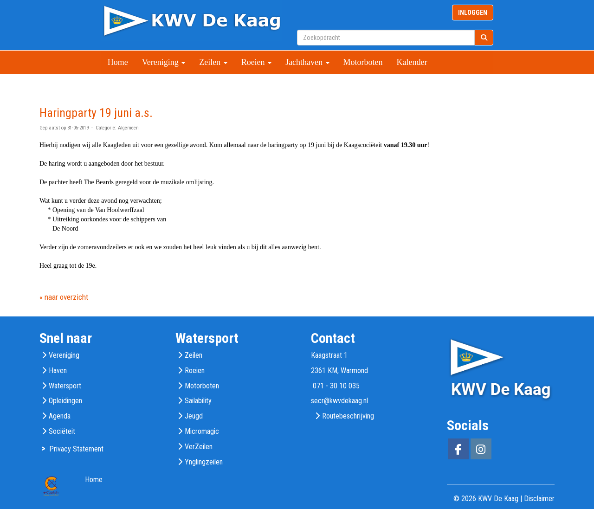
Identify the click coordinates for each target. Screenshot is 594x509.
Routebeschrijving (348, 416)
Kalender (412, 62)
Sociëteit (62, 431)
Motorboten (363, 62)
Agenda (60, 416)
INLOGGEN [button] (472, 12)
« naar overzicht (63, 297)
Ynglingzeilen (204, 461)
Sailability (198, 400)
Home (118, 62)
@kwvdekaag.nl (339, 400)
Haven (58, 370)
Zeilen (213, 62)
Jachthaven (307, 62)
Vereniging (163, 62)
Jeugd (194, 416)
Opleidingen (65, 400)
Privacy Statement (76, 449)
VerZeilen (199, 446)
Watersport (65, 385)
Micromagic (202, 431)
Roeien (256, 62)
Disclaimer (539, 498)
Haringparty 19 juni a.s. (96, 113)
